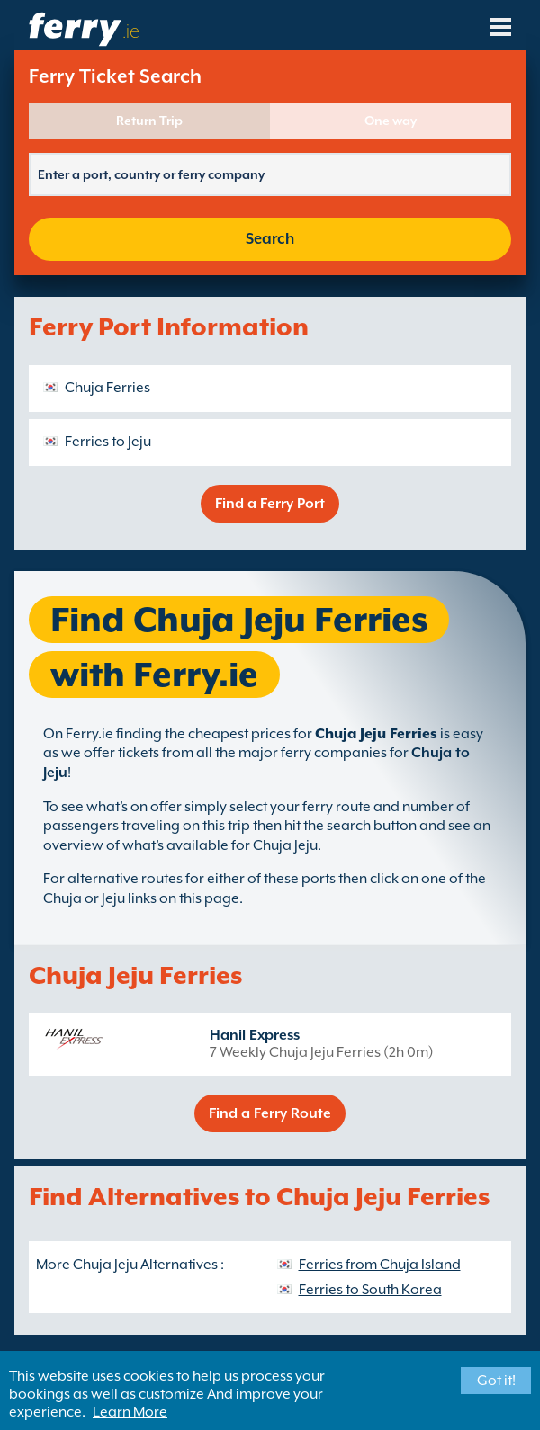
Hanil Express (255, 1035)
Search (270, 238)
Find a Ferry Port (270, 504)
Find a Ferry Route (270, 1113)
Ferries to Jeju (108, 441)
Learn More (130, 1412)
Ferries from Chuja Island (380, 1264)
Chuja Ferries (107, 388)
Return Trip (149, 120)
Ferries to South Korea (370, 1290)
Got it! (496, 1380)
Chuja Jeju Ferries (376, 734)
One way (390, 120)
